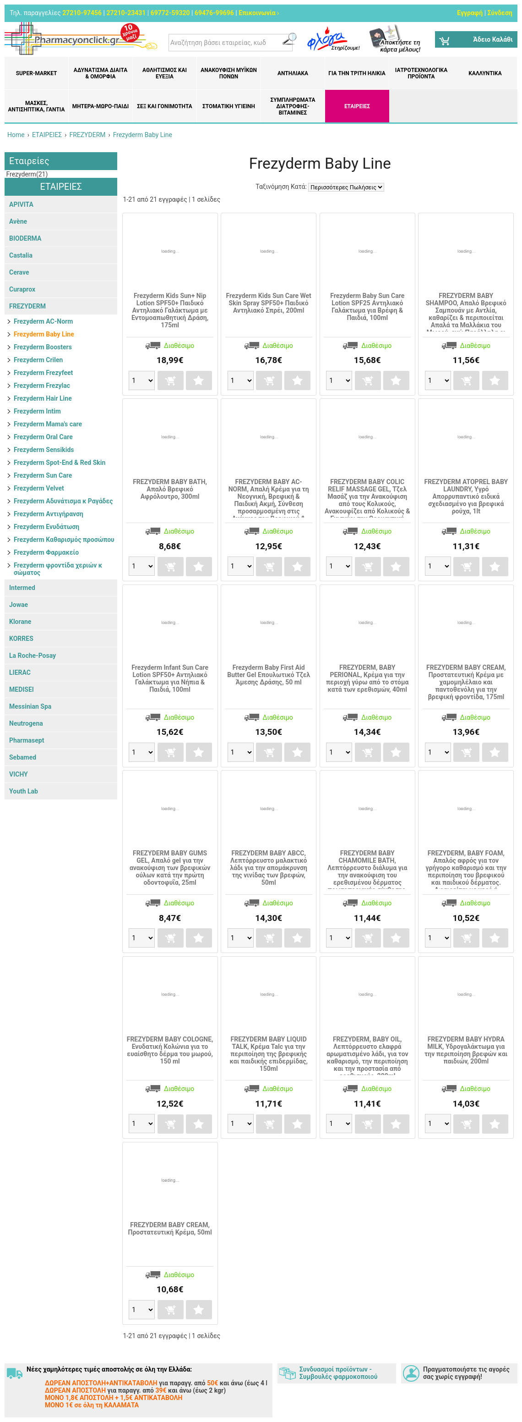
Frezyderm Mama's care (48, 424)
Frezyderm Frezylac (42, 385)
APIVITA (21, 204)
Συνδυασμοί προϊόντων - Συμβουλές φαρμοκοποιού (338, 1373)
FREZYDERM (27, 306)
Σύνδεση (500, 13)
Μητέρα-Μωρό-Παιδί (100, 106)
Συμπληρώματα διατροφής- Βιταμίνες (293, 106)
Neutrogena (26, 723)
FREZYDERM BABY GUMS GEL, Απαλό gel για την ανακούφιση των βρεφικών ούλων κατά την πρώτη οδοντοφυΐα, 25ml (170, 867)
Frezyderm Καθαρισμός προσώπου (64, 539)
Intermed (22, 587)
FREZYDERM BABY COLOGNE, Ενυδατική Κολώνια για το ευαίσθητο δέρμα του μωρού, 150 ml (170, 1050)
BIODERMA (25, 238)
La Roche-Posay (32, 655)
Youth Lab (23, 791)
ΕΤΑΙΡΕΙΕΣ (357, 106)
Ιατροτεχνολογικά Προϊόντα (421, 73)
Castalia (21, 255)
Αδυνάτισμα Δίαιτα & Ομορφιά (100, 73)
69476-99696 (214, 13)
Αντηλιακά (292, 73)
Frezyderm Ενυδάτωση (46, 526)
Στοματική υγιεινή (228, 106)
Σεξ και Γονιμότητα (164, 106)
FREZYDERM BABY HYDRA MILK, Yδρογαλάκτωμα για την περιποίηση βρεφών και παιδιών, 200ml (465, 1050)
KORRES (21, 638)
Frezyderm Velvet (39, 488)
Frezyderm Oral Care (43, 437)
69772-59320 (170, 13)
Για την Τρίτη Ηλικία (356, 73)
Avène (18, 221)
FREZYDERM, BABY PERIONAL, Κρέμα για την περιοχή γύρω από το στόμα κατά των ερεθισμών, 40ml (367, 678)
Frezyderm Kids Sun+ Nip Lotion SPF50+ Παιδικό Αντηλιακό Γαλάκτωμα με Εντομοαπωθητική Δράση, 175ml (169, 310)
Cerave (19, 272)
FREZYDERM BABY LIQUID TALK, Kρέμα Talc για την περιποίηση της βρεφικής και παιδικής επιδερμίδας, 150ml (269, 1054)
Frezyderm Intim (37, 411)
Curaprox (22, 289)
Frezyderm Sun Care (43, 475)
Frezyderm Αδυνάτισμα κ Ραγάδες (63, 501)
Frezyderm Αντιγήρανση (48, 514)
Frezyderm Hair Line (43, 398)
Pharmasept (26, 740)
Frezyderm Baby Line (44, 334)
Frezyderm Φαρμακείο (46, 552)
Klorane (20, 621)
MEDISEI (21, 689)
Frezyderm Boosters (43, 347)
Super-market (36, 73)
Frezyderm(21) (26, 174)
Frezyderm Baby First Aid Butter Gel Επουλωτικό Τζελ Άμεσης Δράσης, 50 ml (268, 675)
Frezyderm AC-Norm (43, 321)
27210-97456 (82, 13)
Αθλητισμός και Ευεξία (164, 73)
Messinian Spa (30, 706)
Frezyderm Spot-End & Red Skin (59, 462)
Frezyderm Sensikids (44, 449)
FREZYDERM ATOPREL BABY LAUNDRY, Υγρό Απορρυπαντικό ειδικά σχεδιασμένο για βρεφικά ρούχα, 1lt (466, 496)
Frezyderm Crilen (38, 360)
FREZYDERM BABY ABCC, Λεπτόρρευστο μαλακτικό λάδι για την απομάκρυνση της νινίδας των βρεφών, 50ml (268, 867)
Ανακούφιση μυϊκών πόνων (229, 73)
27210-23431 (126, 13)
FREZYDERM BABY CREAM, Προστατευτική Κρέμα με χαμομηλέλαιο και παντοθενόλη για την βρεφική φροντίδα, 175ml (466, 682)
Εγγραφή (470, 13)
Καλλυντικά (484, 73)
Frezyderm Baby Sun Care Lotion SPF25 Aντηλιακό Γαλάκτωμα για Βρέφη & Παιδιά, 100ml (367, 306)
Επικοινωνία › (259, 13)
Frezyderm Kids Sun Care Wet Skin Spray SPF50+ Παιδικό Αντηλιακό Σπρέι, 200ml (268, 303)
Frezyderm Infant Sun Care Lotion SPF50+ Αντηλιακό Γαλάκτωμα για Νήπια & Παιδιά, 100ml (169, 678)
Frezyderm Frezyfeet (43, 372)
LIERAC (20, 672)
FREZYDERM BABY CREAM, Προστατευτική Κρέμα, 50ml (170, 1228)
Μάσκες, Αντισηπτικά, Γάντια (36, 106)
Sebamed (22, 757)
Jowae (18, 604)
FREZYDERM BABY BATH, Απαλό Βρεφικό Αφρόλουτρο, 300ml (170, 489)
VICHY (18, 774)
